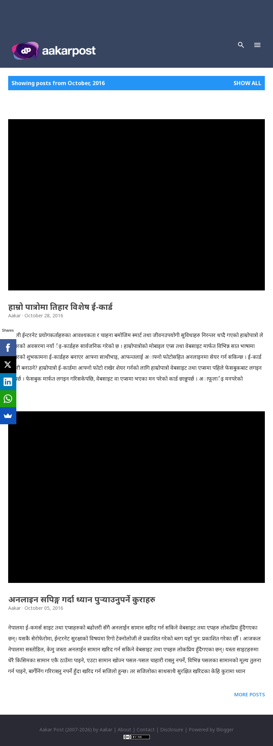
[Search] (241, 45)
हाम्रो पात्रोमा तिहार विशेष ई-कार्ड (60, 306)
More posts (249, 694)
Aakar (106, 729)
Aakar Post (51, 729)
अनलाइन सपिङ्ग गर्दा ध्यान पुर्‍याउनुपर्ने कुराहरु (81, 599)
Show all (247, 83)
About (124, 729)
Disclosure (171, 729)
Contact (146, 729)
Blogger (225, 729)
